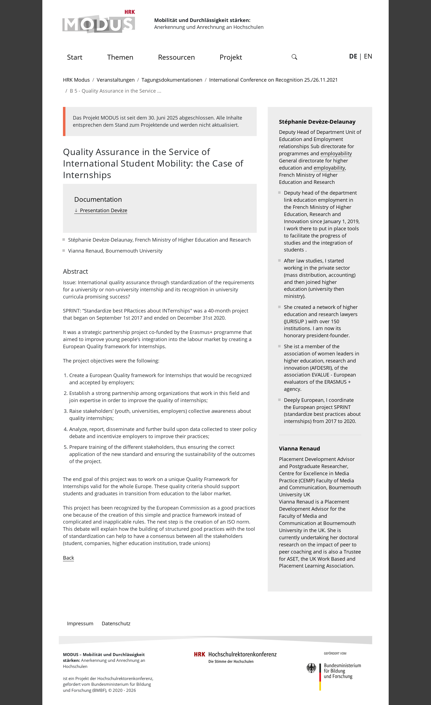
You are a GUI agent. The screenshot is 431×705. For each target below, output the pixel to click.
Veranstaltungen (116, 79)
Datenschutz (116, 623)
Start (77, 55)
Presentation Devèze (103, 210)
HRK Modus (76, 79)
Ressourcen (176, 57)
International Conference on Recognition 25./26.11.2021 (273, 79)
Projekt (231, 57)
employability (336, 153)
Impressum (80, 623)
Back (68, 557)
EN (368, 56)
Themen (120, 57)
